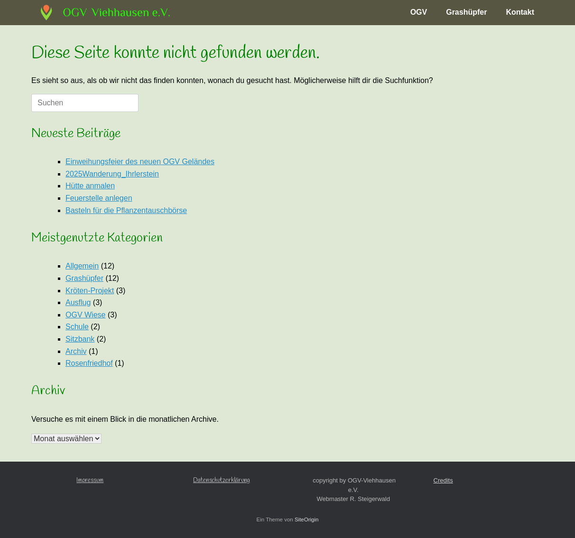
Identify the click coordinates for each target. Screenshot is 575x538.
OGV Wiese (85, 315)
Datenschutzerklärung (221, 480)
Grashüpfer (466, 12)
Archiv (75, 351)
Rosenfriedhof (89, 363)
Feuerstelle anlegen (98, 198)
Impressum (89, 480)
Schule (77, 327)
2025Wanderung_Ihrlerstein (112, 174)
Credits (443, 480)
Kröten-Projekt (89, 291)
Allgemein (82, 266)
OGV (418, 12)
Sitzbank (79, 339)
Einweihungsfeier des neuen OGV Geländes (139, 162)
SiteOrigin (307, 519)
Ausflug (78, 302)
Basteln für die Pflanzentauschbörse (126, 210)
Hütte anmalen (90, 186)
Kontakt (520, 12)
